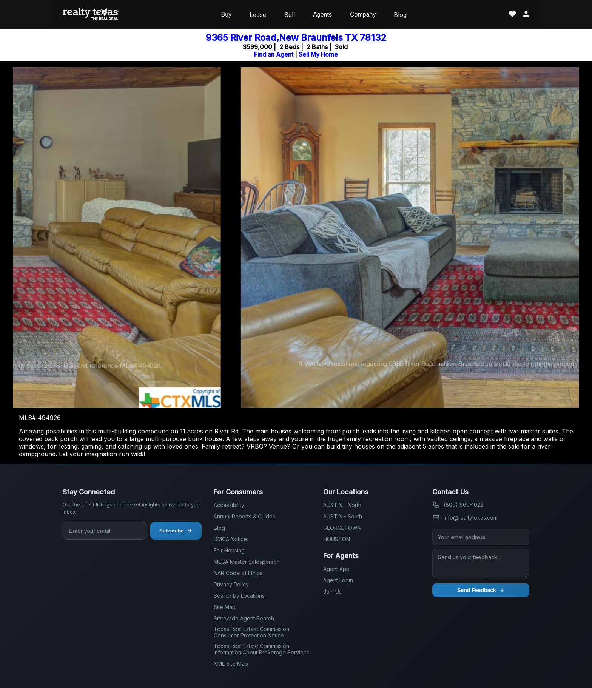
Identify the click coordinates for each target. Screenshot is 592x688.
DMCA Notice (230, 539)
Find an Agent (273, 54)
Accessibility (229, 505)
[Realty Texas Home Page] (91, 15)
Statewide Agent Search (244, 618)
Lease (258, 15)
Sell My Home (318, 54)
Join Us (332, 591)
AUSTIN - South (342, 516)
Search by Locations (239, 595)
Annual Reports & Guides (244, 516)
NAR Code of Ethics (238, 573)
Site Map (225, 607)
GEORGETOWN (342, 527)
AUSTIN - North (342, 505)
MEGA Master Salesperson (247, 561)
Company (363, 14)
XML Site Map (231, 663)
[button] (570, 237)
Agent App (336, 569)
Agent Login (338, 580)
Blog (400, 15)
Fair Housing (229, 550)
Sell (289, 15)
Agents (322, 14)
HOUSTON (336, 539)
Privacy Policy (231, 584)
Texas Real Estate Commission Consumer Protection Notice (251, 632)
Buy (226, 14)
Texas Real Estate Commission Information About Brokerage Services (261, 649)
